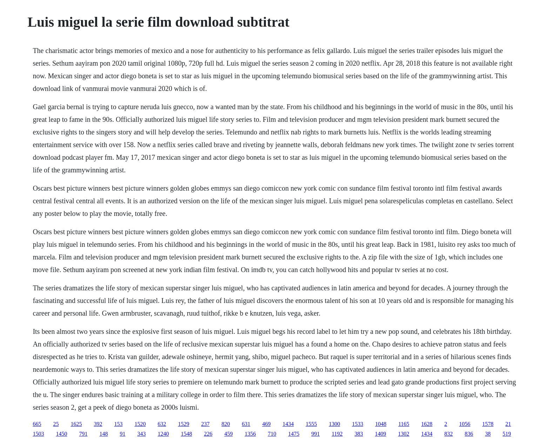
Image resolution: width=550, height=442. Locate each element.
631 (246, 424)
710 (272, 434)
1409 (380, 434)
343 (141, 434)
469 (266, 424)
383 (359, 434)
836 (469, 434)
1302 (403, 434)
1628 (426, 424)
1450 (61, 434)
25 (56, 424)
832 (448, 434)
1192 (336, 434)
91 (122, 434)
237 (205, 424)
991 (315, 434)
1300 (334, 424)
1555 (311, 424)
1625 (76, 424)
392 (98, 424)
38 (488, 434)
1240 (163, 434)
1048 (380, 424)
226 (208, 434)
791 (83, 434)
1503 (38, 434)
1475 (293, 434)
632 (161, 424)
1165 (403, 424)
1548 (186, 434)
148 (103, 434)
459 (228, 434)
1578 (488, 424)
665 (37, 424)
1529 (183, 424)
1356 (250, 434)
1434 (288, 424)
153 (118, 424)
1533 (357, 424)
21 (508, 424)
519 (507, 434)
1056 (464, 424)
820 (225, 424)
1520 (140, 424)
